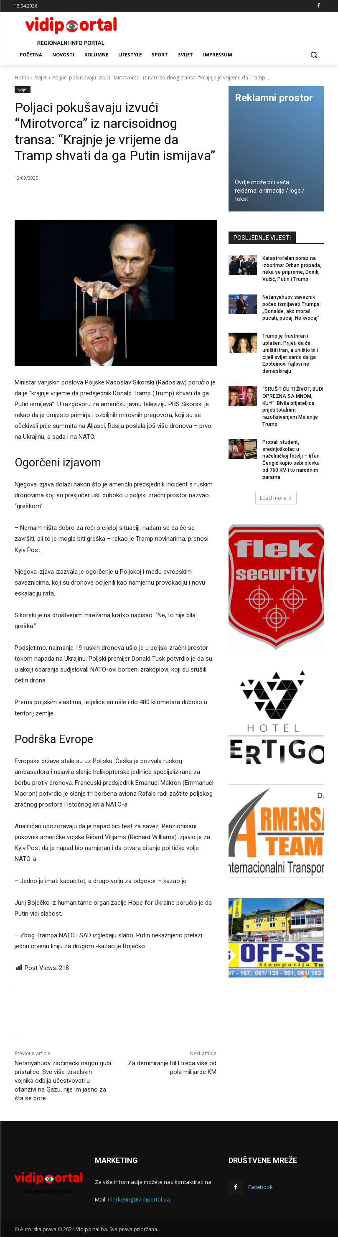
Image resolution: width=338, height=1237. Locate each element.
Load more (276, 497)
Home (22, 77)
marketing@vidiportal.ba (139, 1199)
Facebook (260, 1187)
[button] (314, 55)
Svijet (41, 77)
